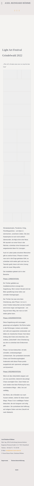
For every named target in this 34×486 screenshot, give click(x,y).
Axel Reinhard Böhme (18, 3)
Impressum (4, 460)
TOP (17, 470)
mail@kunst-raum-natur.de (13, 450)
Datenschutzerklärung (17, 460)
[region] (17, 23)
